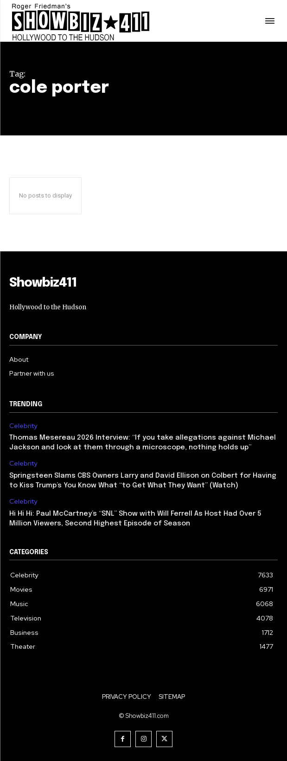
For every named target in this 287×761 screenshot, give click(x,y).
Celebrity (23, 426)
